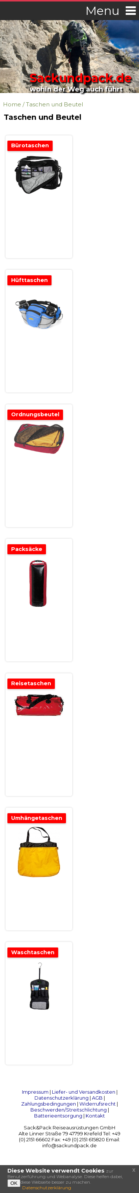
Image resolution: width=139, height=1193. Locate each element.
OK (13, 1183)
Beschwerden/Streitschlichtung (68, 1110)
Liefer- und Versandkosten (83, 1092)
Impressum (35, 1092)
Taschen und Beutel (54, 104)
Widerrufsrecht (97, 1104)
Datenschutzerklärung (61, 1098)
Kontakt (95, 1116)
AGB (97, 1098)
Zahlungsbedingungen (48, 1104)
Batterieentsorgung (58, 1116)
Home (12, 104)
